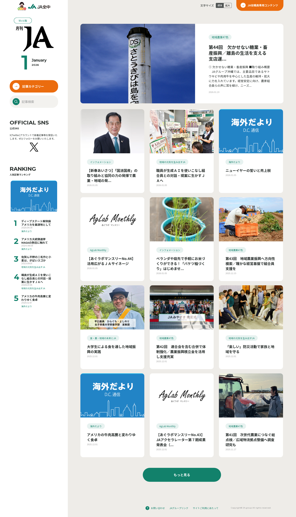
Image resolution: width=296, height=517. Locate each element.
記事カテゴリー (33, 86)
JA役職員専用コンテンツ (263, 5)
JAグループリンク (179, 508)
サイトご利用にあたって (205, 508)
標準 (220, 5)
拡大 (227, 5)
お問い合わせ (158, 508)
